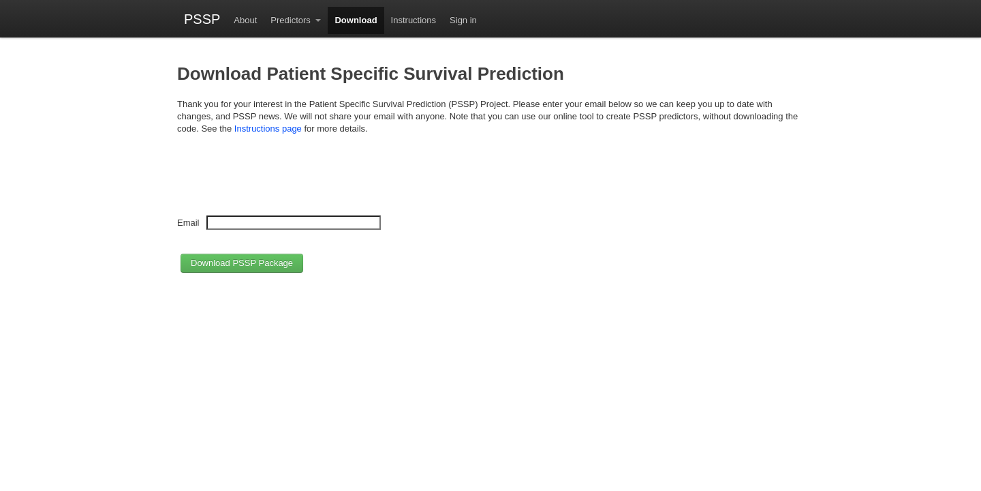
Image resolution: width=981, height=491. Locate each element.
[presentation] (280, 180)
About (245, 20)
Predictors (291, 20)
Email (188, 223)
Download (355, 20)
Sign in (463, 20)
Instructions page (268, 128)
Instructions (413, 20)
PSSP (202, 19)
